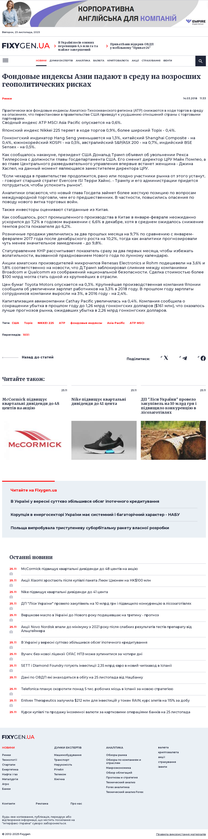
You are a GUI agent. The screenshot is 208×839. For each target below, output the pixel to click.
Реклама (42, 803)
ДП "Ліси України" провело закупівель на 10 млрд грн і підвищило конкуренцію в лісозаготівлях (107, 605)
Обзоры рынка (116, 755)
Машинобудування (67, 755)
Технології (9, 759)
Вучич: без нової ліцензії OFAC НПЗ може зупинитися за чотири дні (107, 655)
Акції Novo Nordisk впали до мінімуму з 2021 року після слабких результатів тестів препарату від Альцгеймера (107, 629)
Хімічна (59, 779)
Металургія (10, 779)
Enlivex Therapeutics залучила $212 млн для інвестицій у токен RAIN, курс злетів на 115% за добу (107, 702)
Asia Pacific (116, 323)
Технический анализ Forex (124, 792)
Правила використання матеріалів (181, 834)
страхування (151, 60)
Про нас (76, 803)
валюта (98, 60)
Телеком (60, 774)
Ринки (7, 98)
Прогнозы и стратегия (122, 777)
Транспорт (61, 759)
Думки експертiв (61, 60)
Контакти (8, 803)
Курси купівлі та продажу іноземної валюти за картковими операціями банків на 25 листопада (107, 712)
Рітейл (59, 769)
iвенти (167, 60)
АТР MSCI (137, 323)
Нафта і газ (9, 774)
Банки (6, 788)
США (15, 323)
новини (41, 60)
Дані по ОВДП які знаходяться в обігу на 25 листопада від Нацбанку (107, 677)
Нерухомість (63, 764)
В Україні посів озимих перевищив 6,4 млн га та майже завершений (76, 46)
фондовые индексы (86, 323)
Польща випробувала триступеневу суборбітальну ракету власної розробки (90, 528)
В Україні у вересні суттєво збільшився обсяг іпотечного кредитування (85, 501)
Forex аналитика (117, 787)
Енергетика (10, 769)
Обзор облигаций (119, 772)
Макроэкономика (118, 767)
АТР (62, 323)
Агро (5, 784)
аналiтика (114, 747)
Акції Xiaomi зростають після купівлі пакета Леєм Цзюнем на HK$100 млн (107, 582)
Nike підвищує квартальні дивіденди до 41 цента (107, 593)
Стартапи (8, 764)
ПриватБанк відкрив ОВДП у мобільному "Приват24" (130, 46)
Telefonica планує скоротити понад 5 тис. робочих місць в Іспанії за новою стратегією (107, 690)
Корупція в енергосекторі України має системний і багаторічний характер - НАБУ (95, 514)
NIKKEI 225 (46, 323)
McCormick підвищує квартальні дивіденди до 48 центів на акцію (107, 570)
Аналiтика (83, 60)
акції (135, 60)
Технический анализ (120, 782)
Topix (28, 323)
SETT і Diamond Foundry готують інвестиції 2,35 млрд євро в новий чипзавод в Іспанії (107, 667)
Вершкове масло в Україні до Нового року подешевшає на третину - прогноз (107, 616)
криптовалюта (118, 60)
